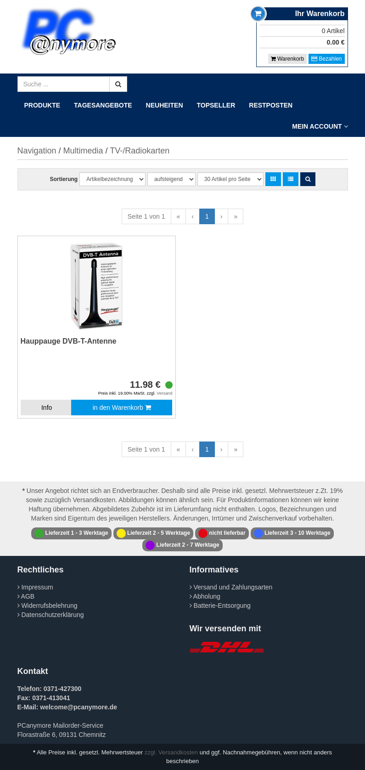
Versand (164, 393)
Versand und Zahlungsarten (231, 587)
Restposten (270, 105)
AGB (26, 596)
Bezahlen (326, 59)
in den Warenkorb (122, 407)
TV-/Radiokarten (139, 150)
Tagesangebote (103, 105)
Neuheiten (164, 105)
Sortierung (64, 179)
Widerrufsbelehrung (47, 605)
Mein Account (320, 126)
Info (46, 407)
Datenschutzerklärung (50, 614)
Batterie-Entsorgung (220, 605)
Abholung (205, 596)
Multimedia (83, 150)
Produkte (42, 105)
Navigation (36, 150)
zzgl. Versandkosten (171, 752)
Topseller (216, 105)
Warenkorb (287, 59)
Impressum (35, 587)
